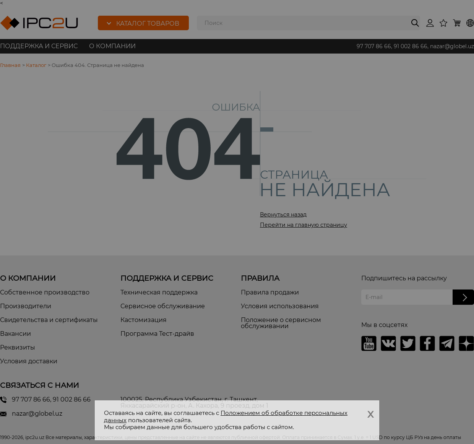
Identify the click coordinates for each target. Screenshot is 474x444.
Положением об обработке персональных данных (225, 416)
